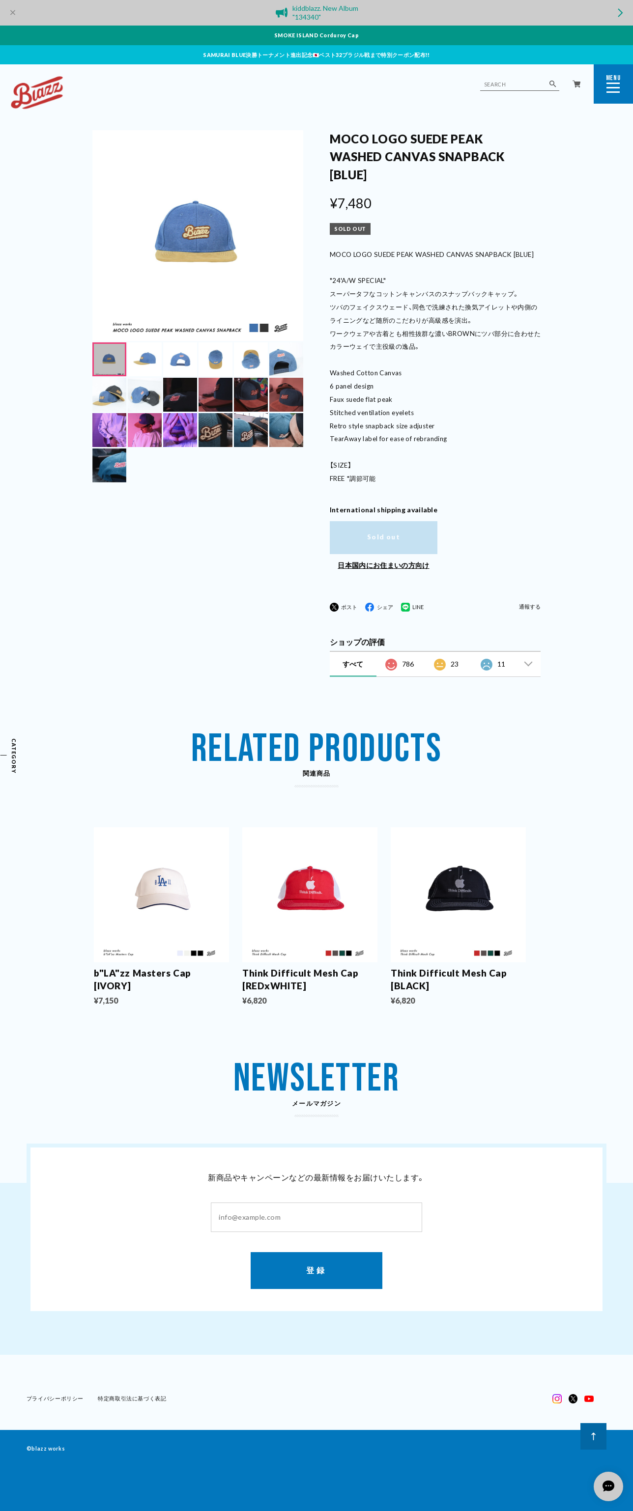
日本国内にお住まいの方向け (383, 565)
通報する (530, 607)
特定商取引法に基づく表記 (132, 1399)
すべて (353, 664)
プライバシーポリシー (55, 1399)
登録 (316, 1271)
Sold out (383, 537)
